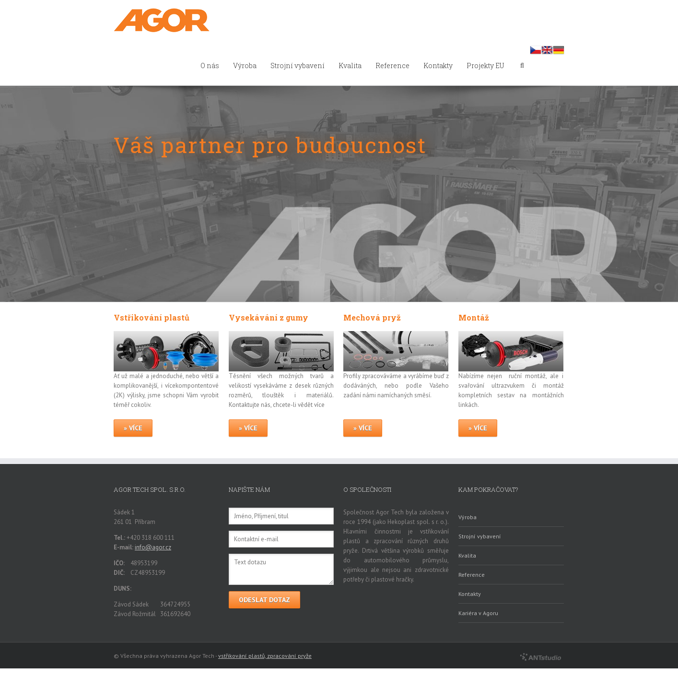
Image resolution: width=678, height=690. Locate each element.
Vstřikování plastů (151, 317)
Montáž (473, 317)
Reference (392, 65)
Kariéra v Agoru (478, 613)
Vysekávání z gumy (268, 317)
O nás (209, 65)
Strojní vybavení (297, 65)
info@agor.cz (153, 547)
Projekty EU (485, 65)
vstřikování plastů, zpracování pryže (265, 655)
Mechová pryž (372, 317)
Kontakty (438, 65)
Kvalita (350, 65)
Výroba (245, 65)
